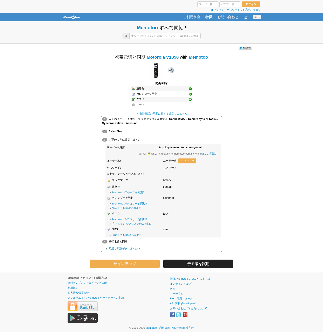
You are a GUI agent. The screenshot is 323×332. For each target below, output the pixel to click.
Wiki (172, 288)
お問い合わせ (227, 17)
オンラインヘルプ (180, 283)
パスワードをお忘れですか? (243, 9)
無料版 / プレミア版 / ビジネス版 (87, 282)
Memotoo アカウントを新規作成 (87, 277)
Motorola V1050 (163, 57)
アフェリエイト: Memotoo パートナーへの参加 (96, 297)
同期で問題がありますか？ (125, 248)
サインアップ (187, 161)
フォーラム (176, 293)
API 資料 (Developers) (183, 303)
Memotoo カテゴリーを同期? (129, 203)
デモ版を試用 (198, 264)
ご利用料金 (191, 17)
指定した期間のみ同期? (126, 208)
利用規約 (73, 287)
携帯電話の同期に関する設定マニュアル (163, 113)
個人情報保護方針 (78, 292)
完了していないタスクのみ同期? (131, 223)
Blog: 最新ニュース (181, 298)
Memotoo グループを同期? (128, 192)
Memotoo (147, 27)
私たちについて (197, 308)
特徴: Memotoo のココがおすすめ (190, 278)
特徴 (208, 17)
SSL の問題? (209, 153)
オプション (217, 9)
